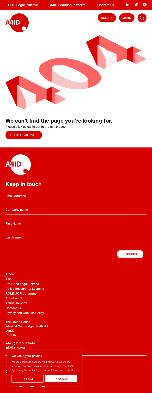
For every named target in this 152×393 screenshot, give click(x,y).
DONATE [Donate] (107, 17)
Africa (9, 274)
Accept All (61, 378)
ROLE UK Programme (21, 293)
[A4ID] (17, 22)
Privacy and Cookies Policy (24, 313)
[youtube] (145, 4)
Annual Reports (16, 303)
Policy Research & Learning (24, 289)
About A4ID (13, 298)
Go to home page (23, 135)
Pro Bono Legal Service (22, 284)
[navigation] (127, 17)
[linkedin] (127, 4)
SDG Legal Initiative (23, 5)
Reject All (27, 378)
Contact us (105, 5)
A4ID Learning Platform (67, 5)
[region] (44, 368)
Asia (8, 279)
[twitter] (136, 4)
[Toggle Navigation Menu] (142, 17)
